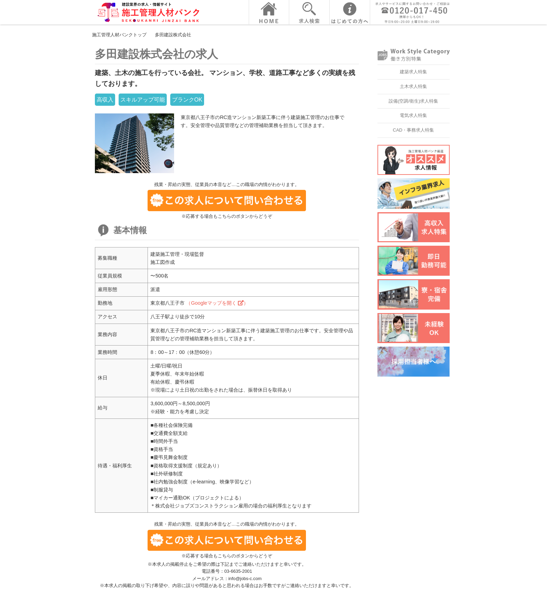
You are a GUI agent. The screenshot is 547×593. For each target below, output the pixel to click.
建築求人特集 (413, 71)
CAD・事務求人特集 (413, 130)
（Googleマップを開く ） (217, 303)
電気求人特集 (413, 115)
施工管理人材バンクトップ (119, 34)
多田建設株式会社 (173, 34)
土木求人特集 (413, 86)
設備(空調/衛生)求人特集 (413, 101)
